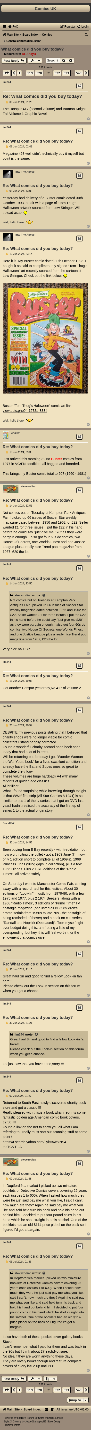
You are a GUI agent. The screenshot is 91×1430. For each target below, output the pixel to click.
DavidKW (8, 823)
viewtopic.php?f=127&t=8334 (25, 411)
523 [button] (66, 73)
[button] (6, 73)
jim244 (7, 82)
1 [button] (19, 73)
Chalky (15, 432)
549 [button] (79, 73)
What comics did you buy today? (32, 49)
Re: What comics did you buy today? (42, 96)
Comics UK (45, 8)
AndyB (31, 54)
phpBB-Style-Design (50, 1421)
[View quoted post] (44, 595)
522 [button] (57, 73)
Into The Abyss (25, 171)
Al (23, 54)
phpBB (21, 1418)
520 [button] (39, 73)
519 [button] (30, 73)
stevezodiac (28, 486)
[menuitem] (13, 26)
